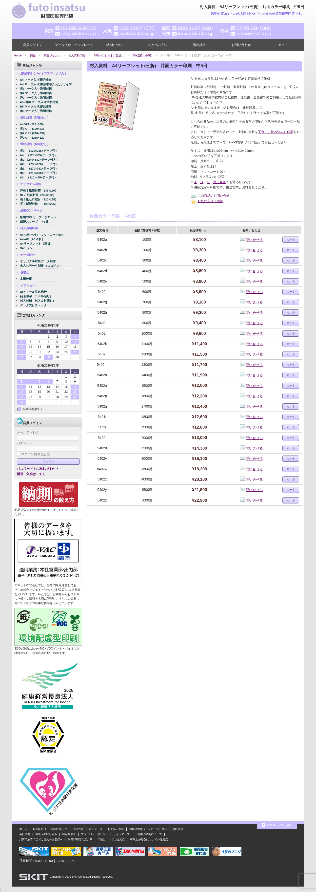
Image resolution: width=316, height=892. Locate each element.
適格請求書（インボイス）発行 (148, 828)
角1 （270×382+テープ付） (39, 168)
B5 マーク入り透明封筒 (35, 106)
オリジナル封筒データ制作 (38, 261)
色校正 (24, 272)
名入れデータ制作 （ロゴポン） (41, 265)
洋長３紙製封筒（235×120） (39, 190)
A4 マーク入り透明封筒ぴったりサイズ (46, 84)
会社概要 (24, 834)
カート (283, 45)
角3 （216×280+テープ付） (39, 172)
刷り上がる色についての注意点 (149, 839)
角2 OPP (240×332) (32, 133)
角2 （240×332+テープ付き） (39, 159)
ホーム (23, 828)
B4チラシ (26, 248)
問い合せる (251, 240)
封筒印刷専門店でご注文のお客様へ (41, 839)
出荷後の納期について (148, 834)
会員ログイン (32, 45)
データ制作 (27, 255)
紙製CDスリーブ (31, 210)
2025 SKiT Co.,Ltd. (76, 876)
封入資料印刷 (29, 228)
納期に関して (59, 828)
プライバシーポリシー (94, 834)
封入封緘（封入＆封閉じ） (38, 300)
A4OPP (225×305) (32, 124)
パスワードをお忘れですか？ (38, 469)
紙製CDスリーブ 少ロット (38, 217)
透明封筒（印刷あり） (35, 117)
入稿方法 (78, 828)
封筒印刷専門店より (80, 839)
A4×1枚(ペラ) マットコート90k (41, 234)
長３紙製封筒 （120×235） (39, 203)
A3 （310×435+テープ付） (39, 177)
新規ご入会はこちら (31, 474)
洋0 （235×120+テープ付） (39, 164)
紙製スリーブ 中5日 (34, 221)
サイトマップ (121, 834)
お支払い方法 (157, 45)
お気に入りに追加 (207, 201)
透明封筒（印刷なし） (35, 144)
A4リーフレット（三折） (36, 243)
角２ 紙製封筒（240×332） (38, 194)
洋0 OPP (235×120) (32, 137)
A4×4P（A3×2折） (32, 239)
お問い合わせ (241, 45)
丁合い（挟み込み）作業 (275, 132)
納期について (116, 45)
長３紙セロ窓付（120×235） (39, 199)
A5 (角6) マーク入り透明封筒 (39, 102)
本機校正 (26, 278)
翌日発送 (219, 182)
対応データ (95, 828)
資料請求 (199, 45)
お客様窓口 (39, 828)
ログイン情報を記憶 (33, 454)
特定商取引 (69, 834)
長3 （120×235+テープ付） (39, 150)
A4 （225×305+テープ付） (39, 155)
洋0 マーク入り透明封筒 (36, 97)
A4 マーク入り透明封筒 (35, 79)
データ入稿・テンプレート (74, 45)
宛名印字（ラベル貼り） (36, 296)
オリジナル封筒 (30, 184)
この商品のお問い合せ (210, 195)
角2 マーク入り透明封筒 (36, 93)
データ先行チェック (33, 305)
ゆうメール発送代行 (33, 291)
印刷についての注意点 (111, 839)
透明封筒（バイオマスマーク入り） (44, 73)
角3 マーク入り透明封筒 (36, 110)
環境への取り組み (46, 834)
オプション (27, 285)
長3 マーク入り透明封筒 (36, 88)
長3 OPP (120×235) (32, 128)
